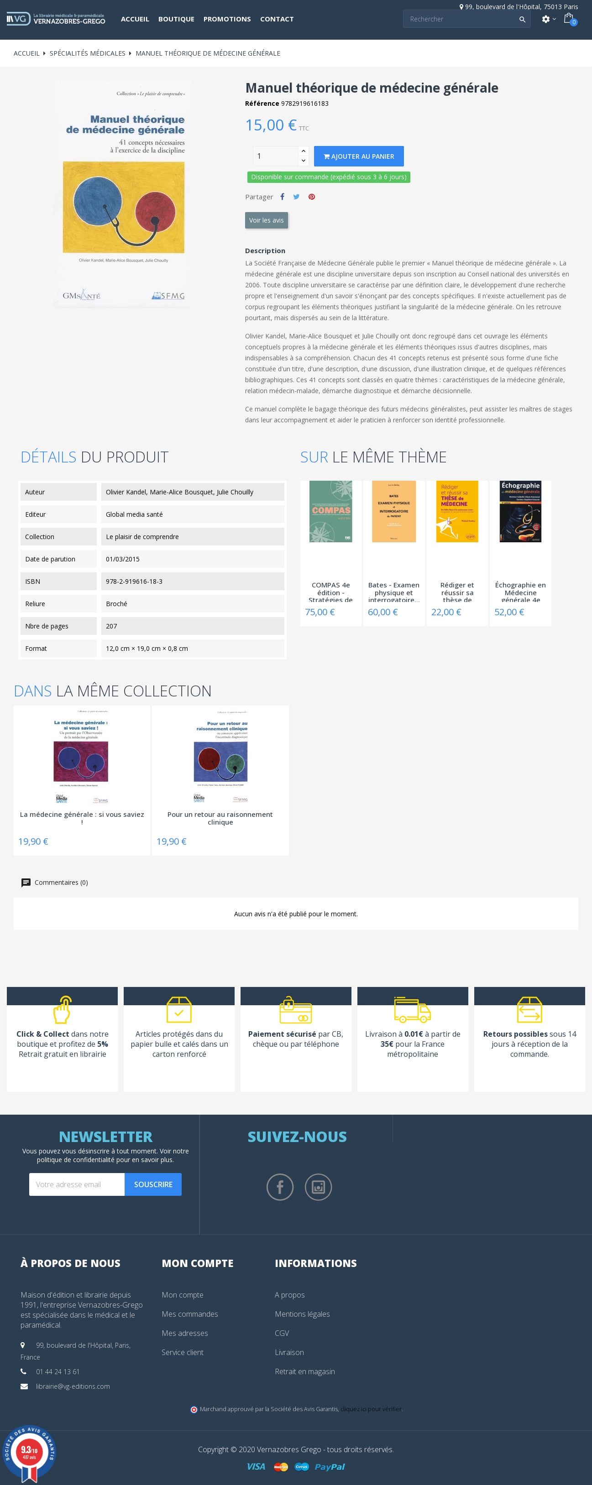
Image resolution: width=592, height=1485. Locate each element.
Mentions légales (302, 1314)
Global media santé (134, 514)
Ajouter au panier (359, 156)
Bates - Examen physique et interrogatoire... (394, 591)
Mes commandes (190, 1314)
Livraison (289, 1352)
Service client (183, 1352)
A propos (290, 1295)
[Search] (466, 18)
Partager (282, 196)
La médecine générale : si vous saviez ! (82, 818)
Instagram (318, 1187)
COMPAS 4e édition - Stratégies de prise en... (331, 591)
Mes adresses (185, 1333)
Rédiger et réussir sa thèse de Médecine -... (457, 591)
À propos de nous (70, 1263)
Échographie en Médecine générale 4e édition (520, 591)
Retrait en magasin (305, 1371)
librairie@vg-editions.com (73, 1386)
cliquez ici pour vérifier (371, 1409)
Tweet (296, 196)
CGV (282, 1333)
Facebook (280, 1187)
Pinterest (312, 196)
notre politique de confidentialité (113, 1155)
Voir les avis (266, 220)
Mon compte (183, 1295)
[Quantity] (276, 156)
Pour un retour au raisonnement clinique (220, 818)
